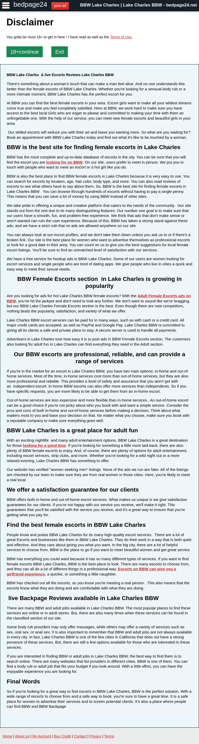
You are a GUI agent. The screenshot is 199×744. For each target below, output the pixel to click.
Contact (80, 736)
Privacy (95, 736)
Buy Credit (62, 736)
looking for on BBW (64, 162)
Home (7, 736)
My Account (41, 736)
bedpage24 (30, 4)
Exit (59, 52)
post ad (60, 6)
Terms (109, 736)
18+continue (24, 52)
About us (22, 736)
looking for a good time (44, 445)
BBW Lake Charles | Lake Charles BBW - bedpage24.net (138, 5)
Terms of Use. (121, 37)
